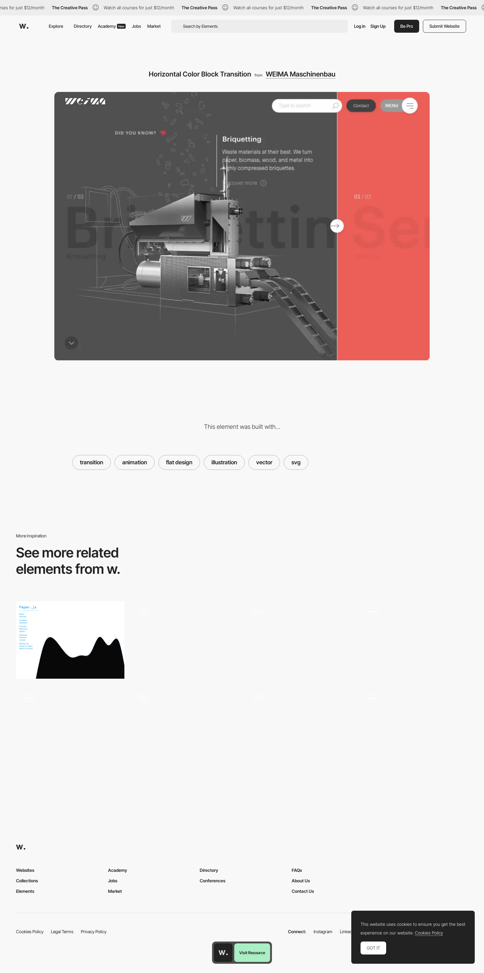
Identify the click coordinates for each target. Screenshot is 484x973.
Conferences (212, 880)
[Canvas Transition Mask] (414, 640)
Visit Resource (252, 952)
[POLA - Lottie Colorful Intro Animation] (299, 640)
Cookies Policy (30, 931)
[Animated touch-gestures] (70, 726)
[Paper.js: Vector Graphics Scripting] (70, 640)
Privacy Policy (93, 931)
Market (154, 26)
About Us (301, 880)
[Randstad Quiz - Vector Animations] (185, 639)
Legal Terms (62, 931)
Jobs (136, 26)
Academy (112, 26)
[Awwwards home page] (223, 952)
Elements (25, 891)
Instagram (323, 931)
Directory (83, 26)
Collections (27, 880)
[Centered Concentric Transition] (414, 726)
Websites (25, 870)
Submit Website (444, 26)
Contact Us (303, 891)
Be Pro (406, 26)
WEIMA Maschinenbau (301, 74)
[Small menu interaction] (185, 726)
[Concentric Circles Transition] (299, 726)
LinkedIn (348, 931)
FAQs (297, 870)
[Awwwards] (23, 26)
